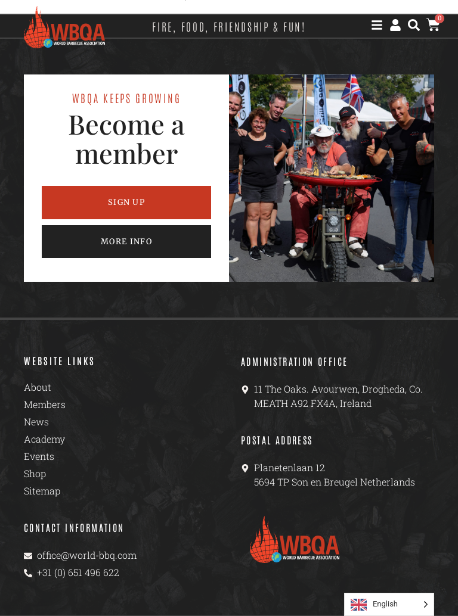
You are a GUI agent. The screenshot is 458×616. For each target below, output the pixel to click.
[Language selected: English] (389, 604)
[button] (414, 25)
